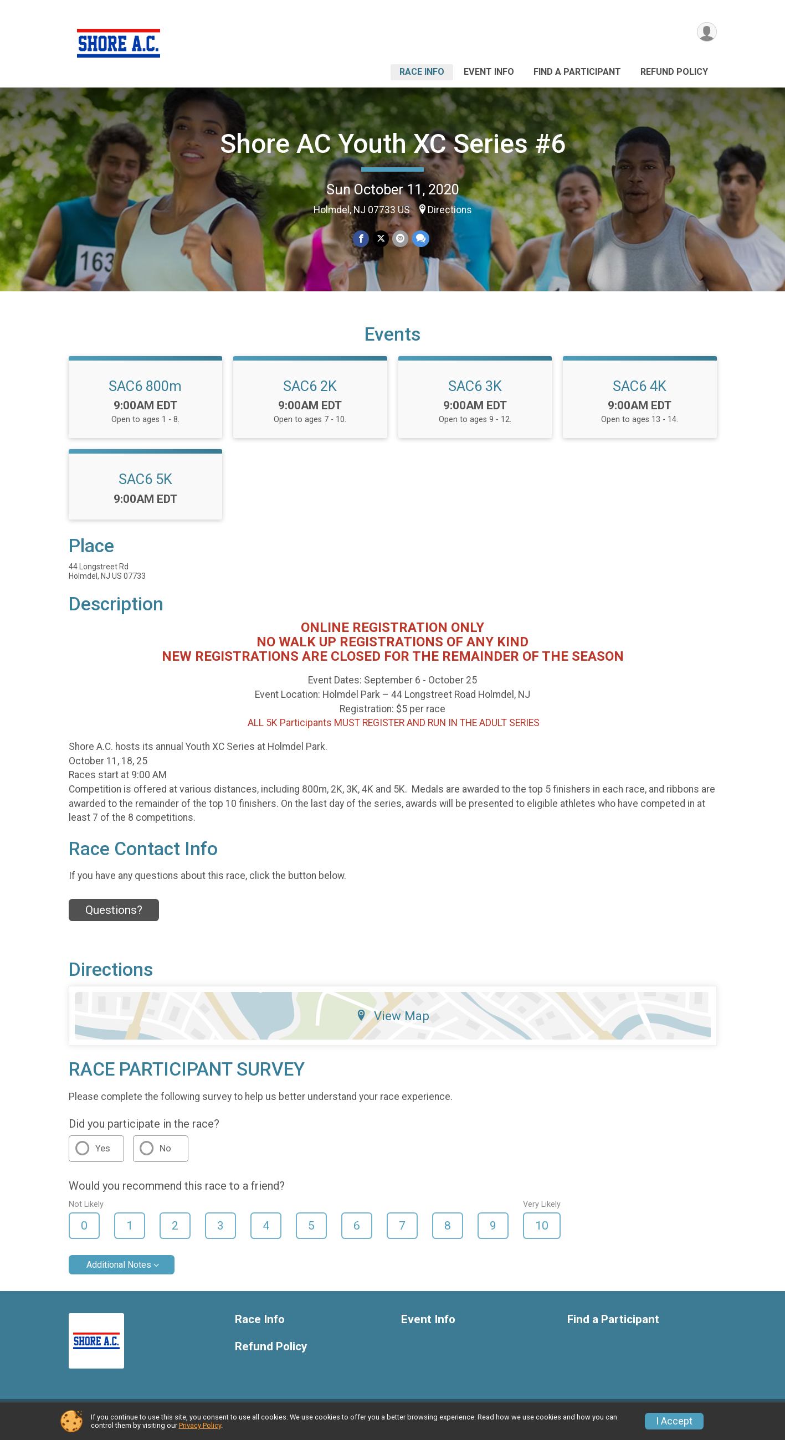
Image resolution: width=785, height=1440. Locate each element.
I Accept (674, 1421)
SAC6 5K (145, 486)
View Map (392, 1023)
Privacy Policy (200, 1425)
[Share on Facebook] (361, 239)
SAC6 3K (475, 392)
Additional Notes (118, 1271)
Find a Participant (577, 71)
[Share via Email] (400, 239)
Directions (450, 209)
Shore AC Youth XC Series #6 (393, 144)
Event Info (489, 71)
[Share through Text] (420, 239)
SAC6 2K (310, 392)
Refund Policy (674, 71)
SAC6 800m (145, 392)
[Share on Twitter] (381, 239)
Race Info (421, 71)
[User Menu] (706, 32)
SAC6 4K (639, 392)
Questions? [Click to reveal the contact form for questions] (113, 916)
